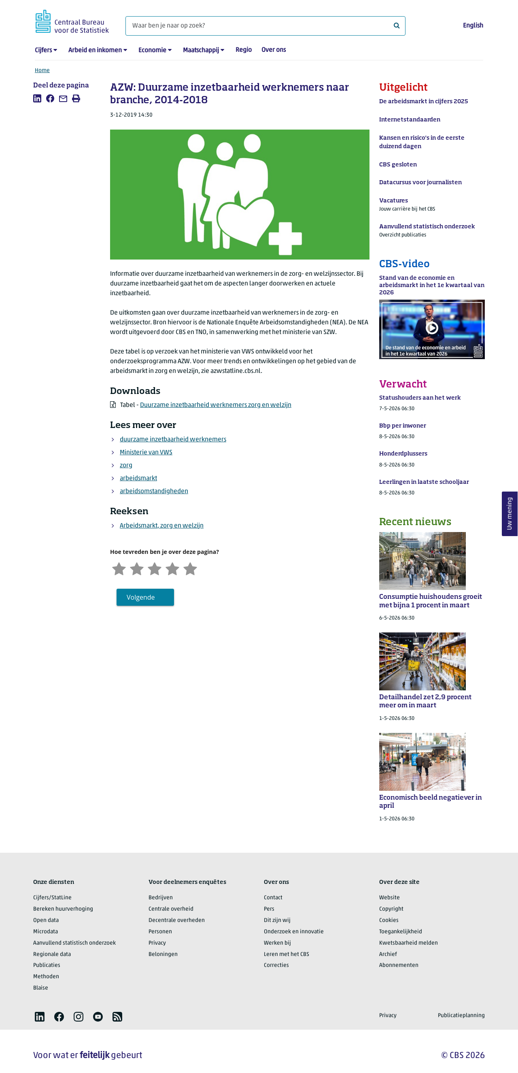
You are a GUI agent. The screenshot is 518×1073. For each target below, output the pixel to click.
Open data (46, 920)
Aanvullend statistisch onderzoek (74, 943)
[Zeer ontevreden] (119, 568)
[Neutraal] (154, 568)
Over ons (273, 50)
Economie (152, 50)
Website (389, 898)
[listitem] (37, 98)
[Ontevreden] (137, 568)
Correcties (276, 965)
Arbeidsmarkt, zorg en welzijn (162, 526)
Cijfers (43, 50)
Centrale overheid (171, 909)
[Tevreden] (172, 568)
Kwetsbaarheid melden (408, 943)
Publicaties (46, 965)
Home (42, 70)
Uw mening (510, 514)
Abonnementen (398, 965)
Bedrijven (161, 898)
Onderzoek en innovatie (294, 932)
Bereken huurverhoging (63, 909)
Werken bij (277, 943)
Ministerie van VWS (146, 452)
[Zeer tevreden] (190, 568)
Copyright (391, 909)
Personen (160, 932)
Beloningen (163, 954)
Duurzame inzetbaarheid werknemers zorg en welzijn (215, 405)
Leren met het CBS (286, 954)
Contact (273, 898)
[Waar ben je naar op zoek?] (265, 26)
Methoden (46, 976)
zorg (126, 465)
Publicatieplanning (461, 1015)
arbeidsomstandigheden (154, 491)
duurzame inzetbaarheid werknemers (173, 439)
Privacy (157, 943)
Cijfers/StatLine (52, 898)
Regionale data (52, 954)
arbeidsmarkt (138, 478)
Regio (244, 50)
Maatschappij (201, 50)
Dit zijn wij (277, 920)
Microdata (45, 932)
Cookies (389, 920)
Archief (388, 954)
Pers (269, 909)
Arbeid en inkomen (95, 50)
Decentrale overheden (177, 920)
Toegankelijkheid (400, 932)
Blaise (40, 988)
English (473, 26)
